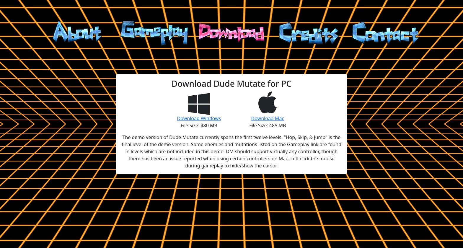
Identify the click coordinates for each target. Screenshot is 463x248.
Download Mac (267, 118)
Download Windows (199, 118)
